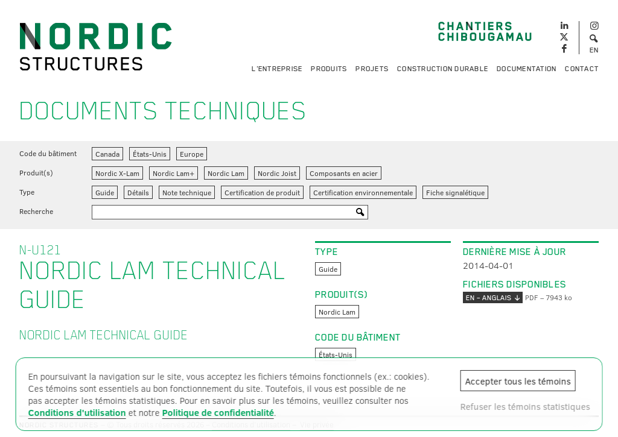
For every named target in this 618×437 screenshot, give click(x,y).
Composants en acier (344, 173)
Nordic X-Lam (117, 173)
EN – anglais (493, 297)
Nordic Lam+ (173, 173)
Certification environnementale (363, 192)
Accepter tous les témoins (517, 381)
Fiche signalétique (455, 192)
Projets (372, 68)
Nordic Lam (226, 173)
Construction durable (442, 68)
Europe (191, 154)
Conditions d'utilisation (77, 412)
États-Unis (150, 154)
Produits (329, 68)
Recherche (36, 211)
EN (594, 50)
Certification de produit (262, 192)
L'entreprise (277, 68)
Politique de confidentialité (218, 412)
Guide (104, 192)
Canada (107, 154)
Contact (582, 68)
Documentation (526, 68)
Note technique (186, 192)
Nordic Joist (277, 173)
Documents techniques (163, 110)
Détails (138, 192)
